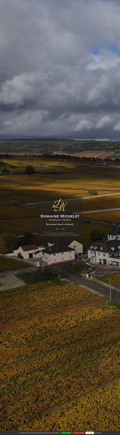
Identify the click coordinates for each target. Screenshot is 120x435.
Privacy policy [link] (97, 432)
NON (62, 229)
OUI (57, 229)
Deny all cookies (78, 432)
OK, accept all (66, 432)
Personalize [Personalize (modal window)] (89, 432)
